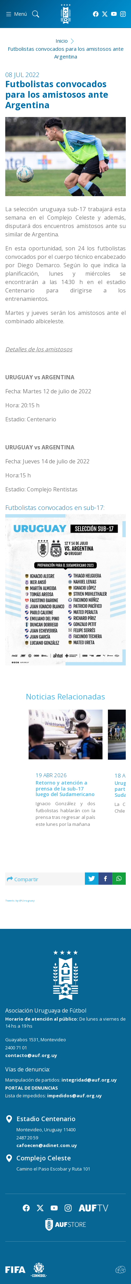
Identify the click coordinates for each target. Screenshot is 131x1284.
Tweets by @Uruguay (20, 900)
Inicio (62, 40)
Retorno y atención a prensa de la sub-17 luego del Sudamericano (65, 788)
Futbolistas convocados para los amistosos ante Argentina (66, 52)
